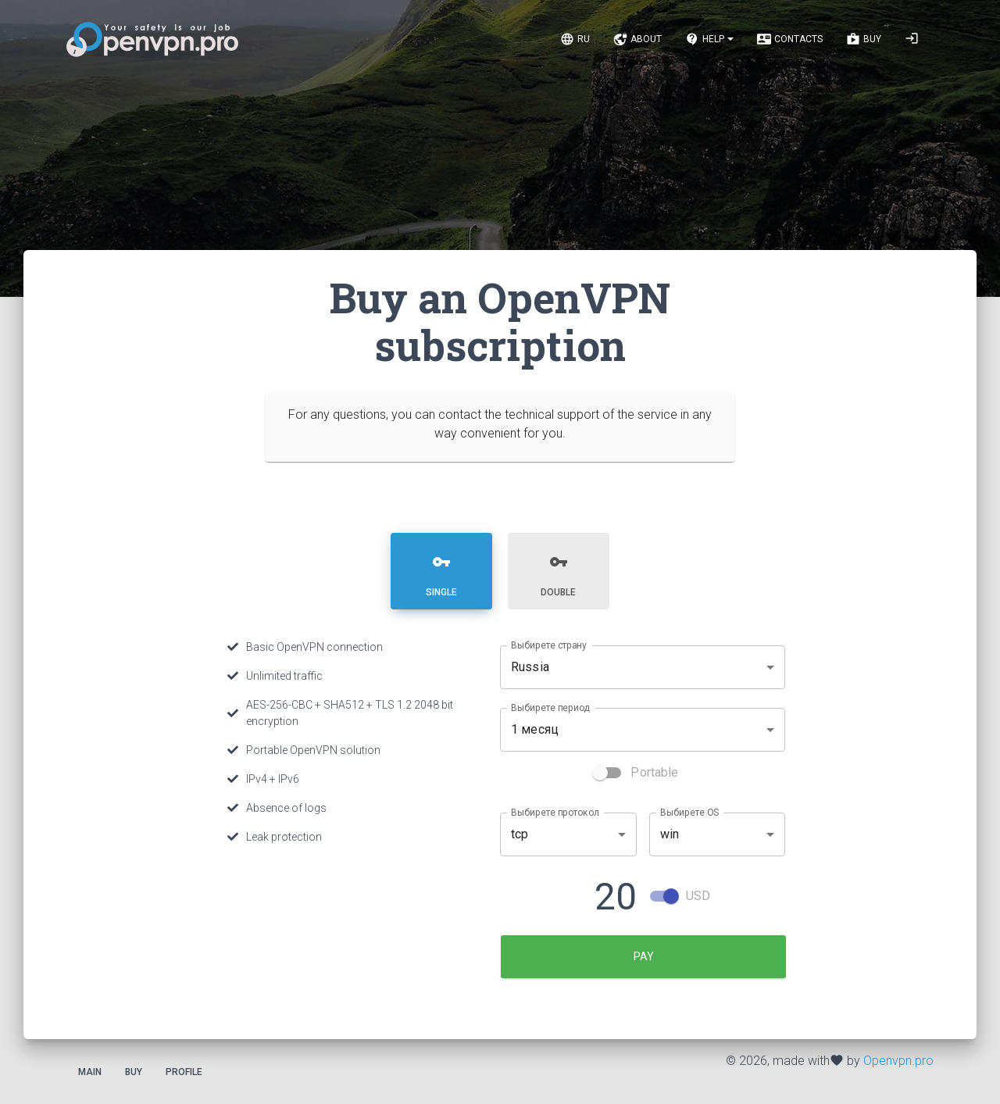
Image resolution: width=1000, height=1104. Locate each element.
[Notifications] (709, 39)
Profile (184, 1071)
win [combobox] (669, 833)
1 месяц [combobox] (535, 728)
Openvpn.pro (898, 1059)
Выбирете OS (689, 811)
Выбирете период (550, 706)
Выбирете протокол (555, 811)
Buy (133, 1071)
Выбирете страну (549, 643)
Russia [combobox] (530, 666)
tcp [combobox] (519, 833)
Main (90, 1071)
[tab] (442, 570)
